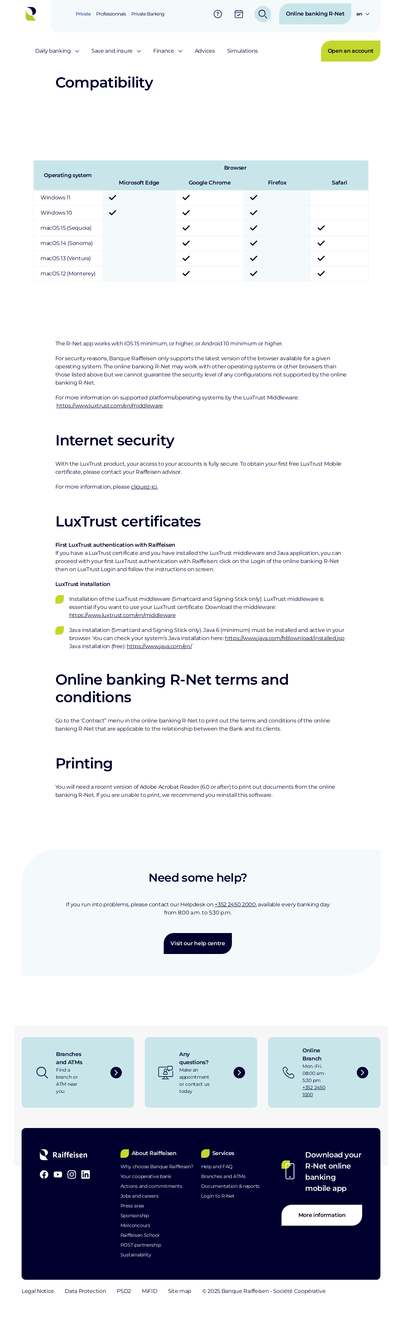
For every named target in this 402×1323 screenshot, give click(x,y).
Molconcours (135, 1225)
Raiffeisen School (139, 1235)
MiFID (181, 1291)
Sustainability (135, 1255)
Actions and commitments (151, 1186)
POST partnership (140, 1245)
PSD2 (145, 1291)
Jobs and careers (139, 1196)
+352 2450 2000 (235, 904)
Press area (132, 1206)
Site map (223, 1291)
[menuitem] (83, 14)
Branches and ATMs (223, 1176)
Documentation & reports (230, 1186)
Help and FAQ (217, 1166)
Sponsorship (134, 1215)
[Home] (33, 14)
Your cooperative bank (145, 1176)
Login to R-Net (218, 1196)
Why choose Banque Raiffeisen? (156, 1166)
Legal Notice (38, 1291)
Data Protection (96, 1291)
